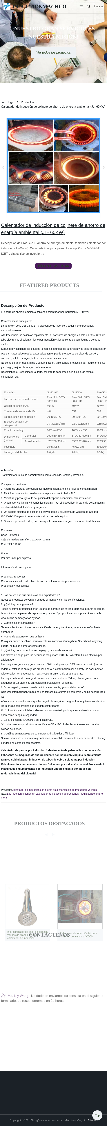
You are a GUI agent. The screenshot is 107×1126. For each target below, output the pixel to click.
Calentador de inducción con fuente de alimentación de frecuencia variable (54, 789)
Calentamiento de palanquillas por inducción (73, 750)
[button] (81, 6)
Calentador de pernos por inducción (23, 750)
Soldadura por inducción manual (68, 764)
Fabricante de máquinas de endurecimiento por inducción (36, 755)
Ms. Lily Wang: (15, 1006)
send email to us (53, 266)
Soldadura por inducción (80, 759)
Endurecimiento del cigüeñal (18, 773)
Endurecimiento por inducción (72, 768)
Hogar (11, 102)
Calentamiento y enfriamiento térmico (24, 764)
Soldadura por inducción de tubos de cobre (37, 759)
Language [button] (99, 6)
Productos (27, 102)
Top (97, 1114)
